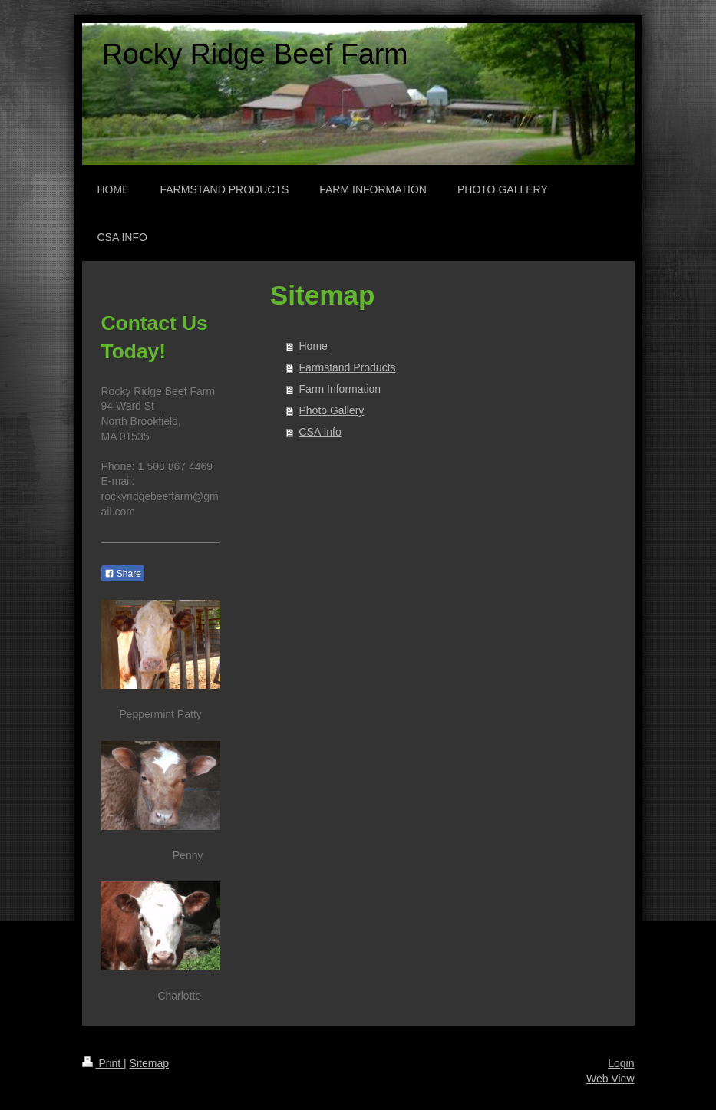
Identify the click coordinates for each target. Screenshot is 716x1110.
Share (122, 573)
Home (313, 346)
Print (103, 1063)
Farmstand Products (347, 367)
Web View (610, 1078)
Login (621, 1063)
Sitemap (149, 1063)
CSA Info (320, 432)
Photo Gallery (332, 410)
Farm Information (340, 389)
